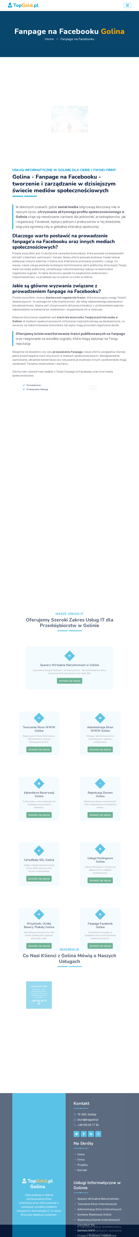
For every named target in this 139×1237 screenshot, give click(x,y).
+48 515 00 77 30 (88, 1219)
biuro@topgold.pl (87, 1214)
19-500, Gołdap (86, 1209)
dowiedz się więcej (69, 885)
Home (49, 39)
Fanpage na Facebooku (77, 39)
